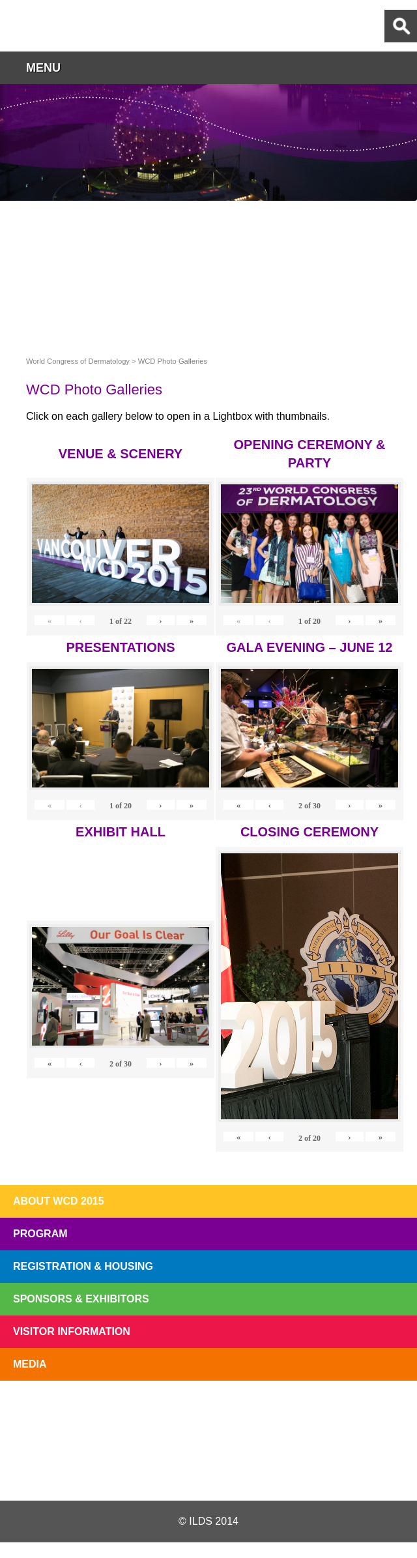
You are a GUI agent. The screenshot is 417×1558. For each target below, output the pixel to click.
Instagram (276, 1469)
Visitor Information (71, 1331)
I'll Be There (208, 1411)
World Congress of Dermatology (78, 25)
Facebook (207, 1469)
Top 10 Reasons (126, 1411)
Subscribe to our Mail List (373, 1411)
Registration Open (44, 1411)
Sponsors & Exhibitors (81, 1298)
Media (30, 1364)
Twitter (138, 1469)
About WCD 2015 (58, 1201)
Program (40, 1233)
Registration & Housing (83, 1266)
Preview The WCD (291, 1411)
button (400, 67)
